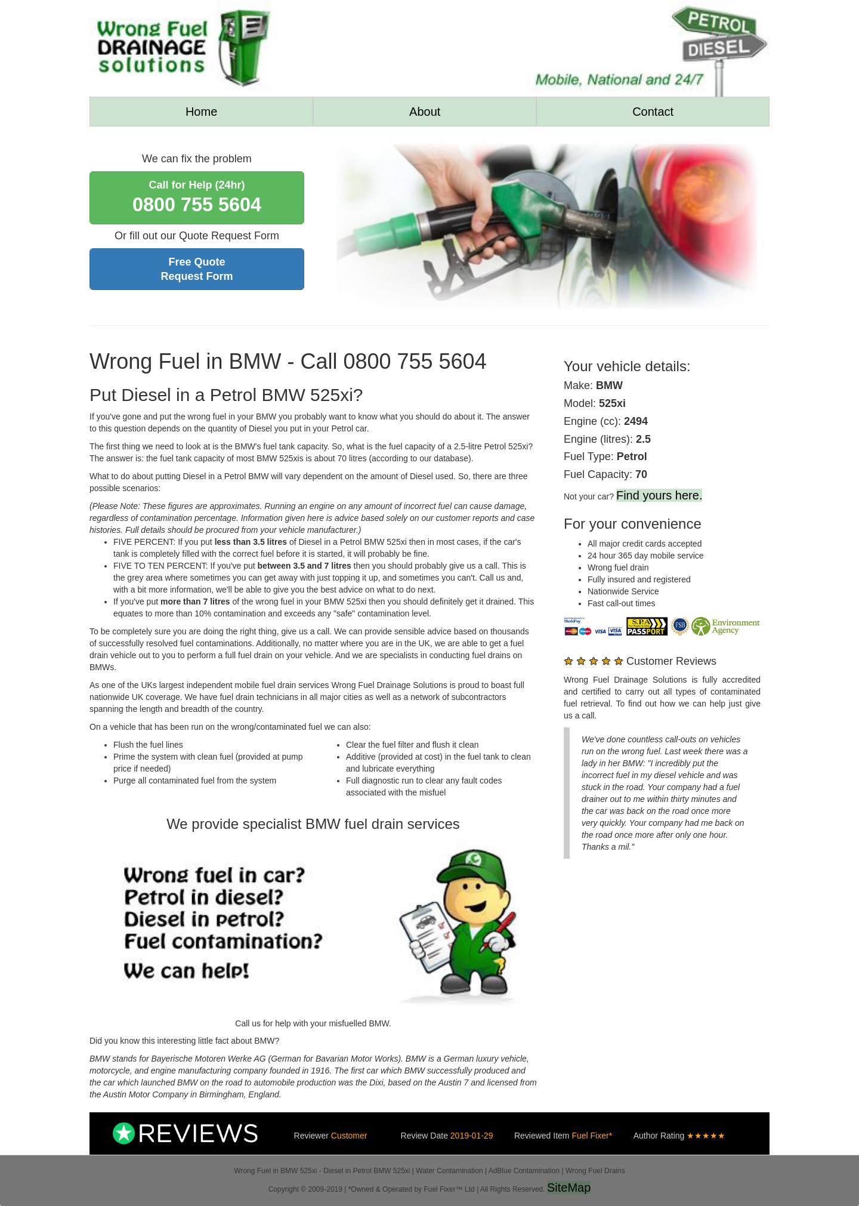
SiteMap (569, 1187)
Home (201, 111)
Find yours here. (659, 495)
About (424, 111)
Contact (652, 111)
